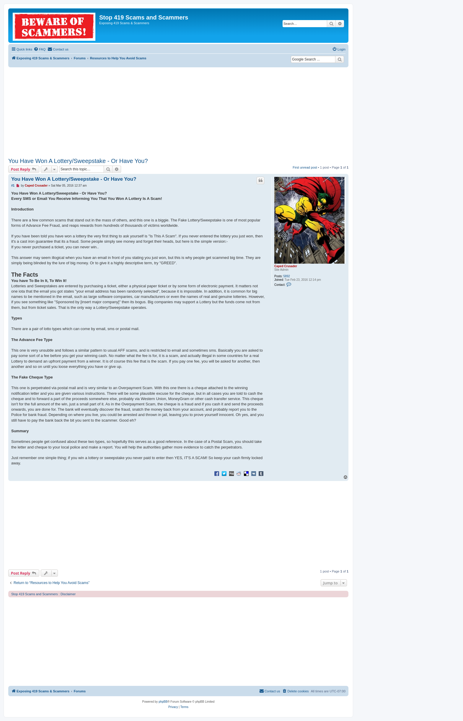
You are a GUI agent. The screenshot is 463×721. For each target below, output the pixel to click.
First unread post (305, 167)
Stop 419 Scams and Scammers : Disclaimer (43, 594)
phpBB (163, 701)
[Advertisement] (178, 111)
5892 (286, 276)
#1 (12, 185)
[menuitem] (39, 49)
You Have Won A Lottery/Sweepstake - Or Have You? (78, 161)
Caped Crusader (285, 266)
